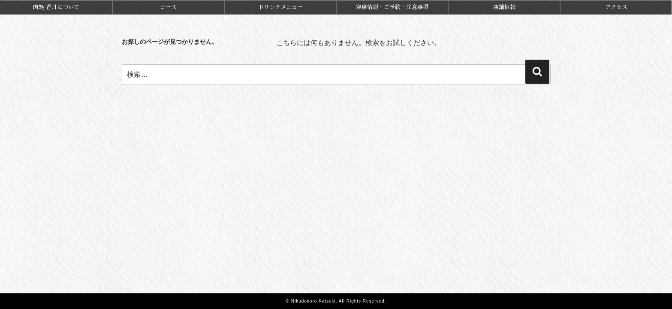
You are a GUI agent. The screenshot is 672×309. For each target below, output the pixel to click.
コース (168, 7)
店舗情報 (504, 7)
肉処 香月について (56, 7)
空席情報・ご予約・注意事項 (392, 7)
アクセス (616, 7)
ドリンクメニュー (280, 7)
